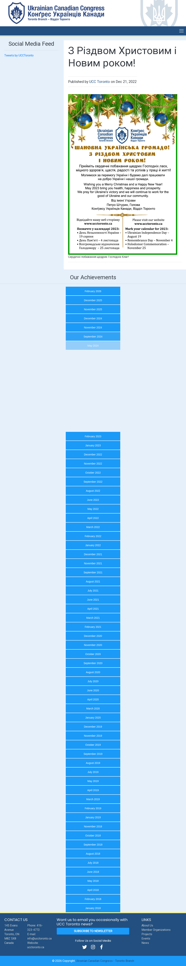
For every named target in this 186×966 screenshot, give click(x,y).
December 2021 (93, 554)
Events (145, 938)
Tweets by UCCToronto (19, 55)
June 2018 (93, 871)
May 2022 (92, 508)
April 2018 (93, 890)
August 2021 (93, 581)
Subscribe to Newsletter (93, 931)
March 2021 (93, 617)
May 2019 (92, 781)
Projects (146, 934)
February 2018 (93, 899)
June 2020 (93, 690)
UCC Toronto (99, 81)
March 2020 (93, 708)
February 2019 (93, 808)
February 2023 (93, 436)
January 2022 (93, 545)
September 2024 (93, 336)
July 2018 (93, 862)
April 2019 (93, 790)
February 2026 (93, 291)
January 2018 (93, 908)
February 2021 (93, 626)
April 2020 (93, 699)
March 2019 (93, 799)
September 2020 (93, 663)
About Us (147, 925)
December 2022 (93, 454)
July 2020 (93, 681)
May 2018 (92, 880)
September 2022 (93, 481)
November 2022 (93, 463)
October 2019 (93, 744)
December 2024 (93, 318)
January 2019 (93, 817)
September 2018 (93, 844)
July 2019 (93, 772)
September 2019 (93, 753)
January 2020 (93, 717)
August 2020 (93, 672)
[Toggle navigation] (181, 30)
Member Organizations (156, 930)
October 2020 (93, 654)
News (145, 943)
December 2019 (93, 726)
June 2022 (93, 499)
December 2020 (93, 636)
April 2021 (93, 608)
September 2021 (93, 572)
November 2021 (93, 563)
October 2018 (93, 835)
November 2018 (93, 826)
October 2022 (93, 472)
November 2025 (93, 309)
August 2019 (93, 763)
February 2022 (93, 536)
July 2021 (93, 590)
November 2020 (93, 645)
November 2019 (93, 735)
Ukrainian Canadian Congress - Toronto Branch (105, 961)
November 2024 (93, 327)
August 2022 (93, 490)
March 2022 (93, 527)
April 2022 (93, 518)
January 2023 (93, 445)
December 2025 (93, 300)
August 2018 (93, 853)
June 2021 (93, 599)
